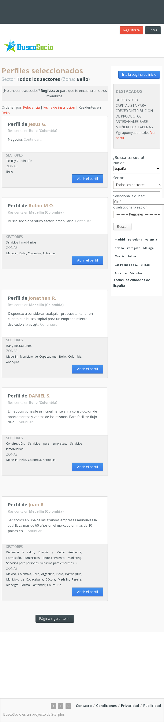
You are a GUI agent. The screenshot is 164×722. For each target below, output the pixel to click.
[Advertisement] (51, 281)
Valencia (151, 239)
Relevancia (31, 107)
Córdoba (136, 273)
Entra (153, 30)
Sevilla (119, 248)
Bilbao (145, 265)
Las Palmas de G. (126, 265)
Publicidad (152, 705)
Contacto (84, 705)
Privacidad (130, 705)
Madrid (120, 239)
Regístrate (131, 30)
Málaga (148, 248)
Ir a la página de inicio (139, 74)
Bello (6, 113)
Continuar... (33, 139)
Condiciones (106, 705)
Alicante (121, 273)
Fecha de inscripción (59, 107)
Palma (131, 256)
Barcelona (135, 239)
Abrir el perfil (87, 178)
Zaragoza (133, 248)
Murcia (119, 256)
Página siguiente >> (54, 618)
